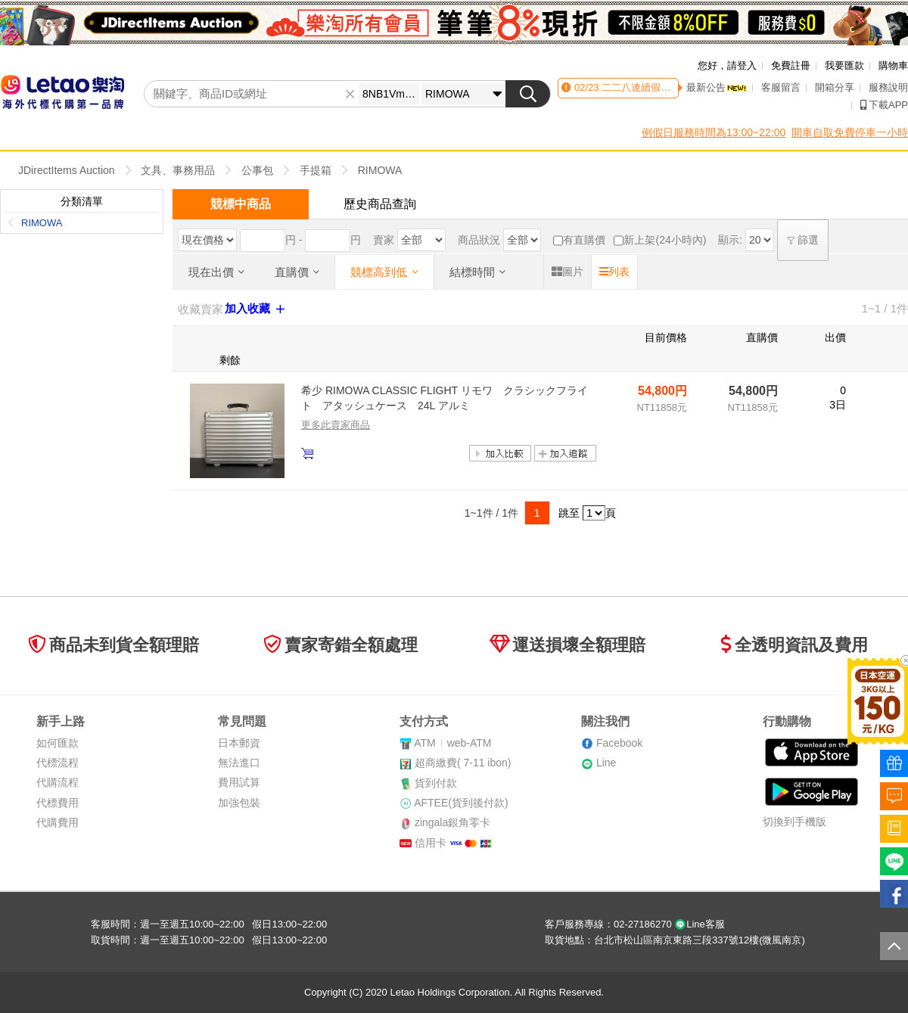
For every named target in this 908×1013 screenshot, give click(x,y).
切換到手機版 (794, 822)
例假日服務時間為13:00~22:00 (713, 132)
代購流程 (57, 782)
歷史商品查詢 (380, 203)
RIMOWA (380, 170)
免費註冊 (790, 65)
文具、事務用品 (178, 170)
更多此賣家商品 (335, 424)
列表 (614, 272)
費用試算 (239, 782)
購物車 (893, 65)
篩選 (803, 240)
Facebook (619, 743)
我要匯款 (844, 65)
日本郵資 (239, 743)
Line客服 (699, 924)
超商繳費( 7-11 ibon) (463, 763)
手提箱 (315, 170)
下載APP (884, 104)
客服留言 (781, 87)
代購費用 (57, 822)
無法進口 (239, 763)
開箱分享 (834, 87)
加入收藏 (256, 309)
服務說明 (888, 87)
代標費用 (57, 803)
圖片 (567, 272)
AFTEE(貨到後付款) (461, 803)
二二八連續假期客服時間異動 (664, 87)
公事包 (257, 170)
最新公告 (716, 87)
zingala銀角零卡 (452, 822)
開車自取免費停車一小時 (849, 132)
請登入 (742, 65)
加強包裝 (239, 803)
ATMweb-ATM (452, 743)
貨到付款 (436, 783)
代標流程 (57, 763)
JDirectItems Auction (66, 170)
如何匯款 (57, 743)
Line (606, 763)
